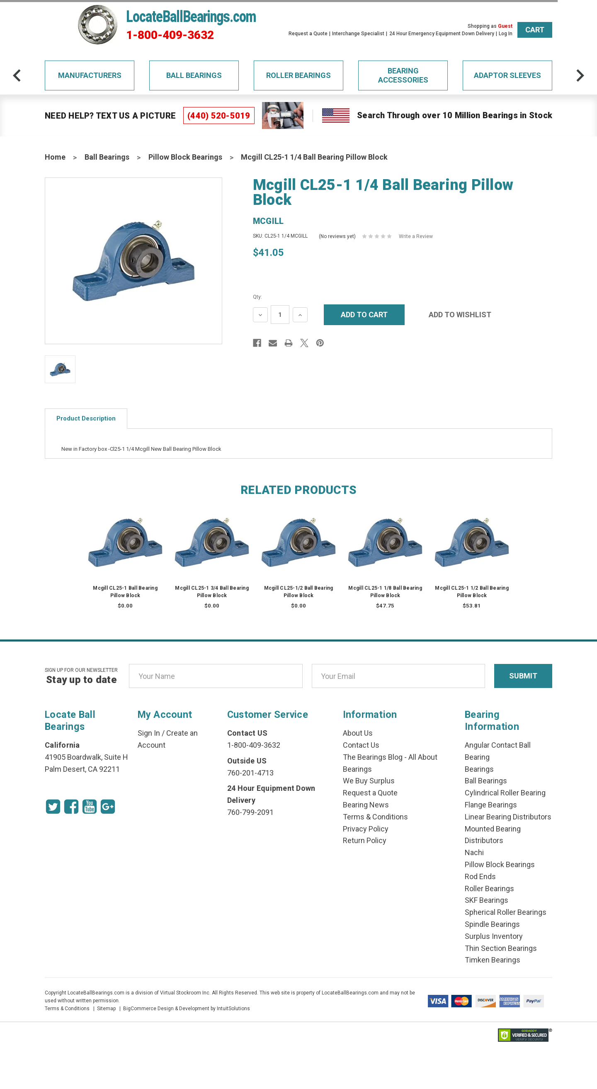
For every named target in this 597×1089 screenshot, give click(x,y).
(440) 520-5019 (218, 116)
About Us (358, 733)
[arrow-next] (580, 75)
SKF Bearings (486, 900)
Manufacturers (89, 75)
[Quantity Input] (280, 314)
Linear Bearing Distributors (508, 816)
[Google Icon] (108, 806)
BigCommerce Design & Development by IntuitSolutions (186, 1008)
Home (55, 157)
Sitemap (106, 1008)
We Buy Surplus (369, 780)
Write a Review (416, 236)
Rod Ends (480, 876)
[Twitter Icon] (53, 806)
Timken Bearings (492, 959)
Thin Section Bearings (501, 948)
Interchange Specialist (358, 33)
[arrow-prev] (17, 75)
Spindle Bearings (492, 924)
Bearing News (366, 804)
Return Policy (364, 840)
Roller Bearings (298, 75)
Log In (505, 33)
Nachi (474, 852)
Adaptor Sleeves (507, 75)
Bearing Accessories (403, 75)
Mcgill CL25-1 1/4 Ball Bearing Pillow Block (314, 157)
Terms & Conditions (375, 816)
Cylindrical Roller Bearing (505, 792)
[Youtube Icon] (89, 806)
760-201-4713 (250, 772)
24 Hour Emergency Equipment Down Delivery (441, 33)
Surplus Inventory (494, 936)
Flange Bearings (491, 804)
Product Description (86, 418)
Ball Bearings (194, 75)
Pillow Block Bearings (185, 157)
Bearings (479, 769)
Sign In (149, 733)
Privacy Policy (365, 828)
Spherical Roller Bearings (505, 912)
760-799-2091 (250, 812)
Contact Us (361, 745)
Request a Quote (308, 33)
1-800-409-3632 (170, 35)
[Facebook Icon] (71, 806)
